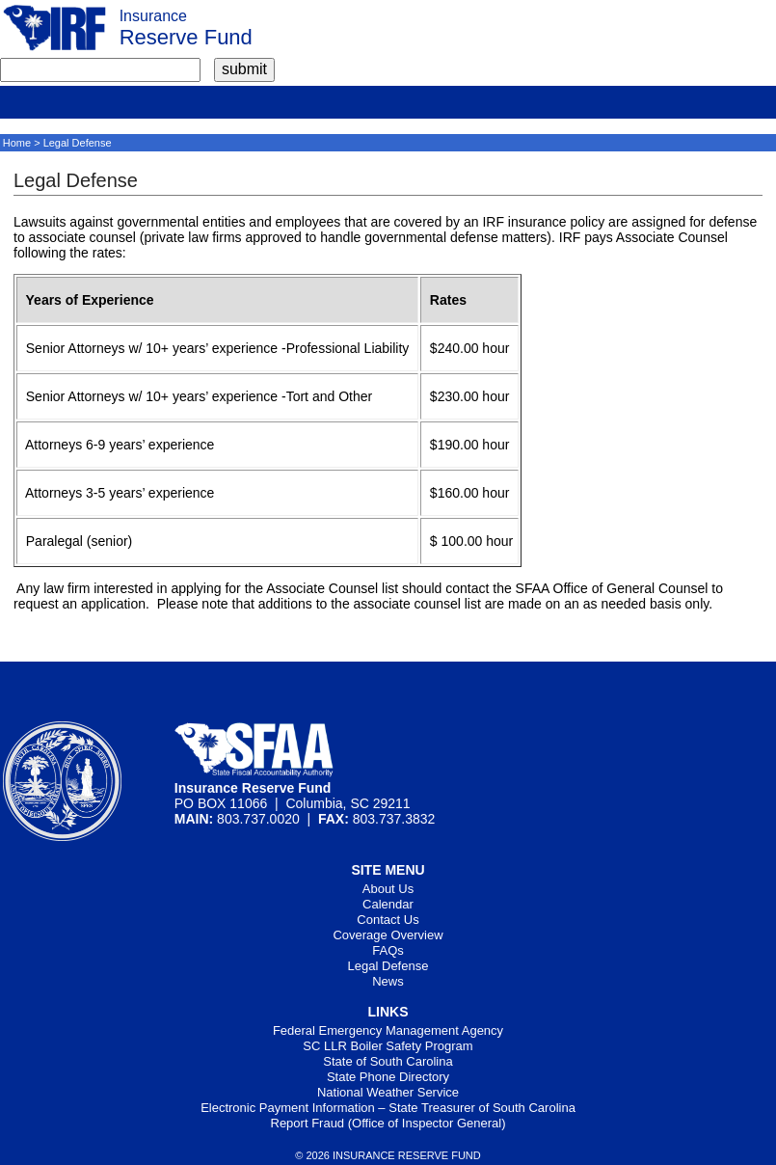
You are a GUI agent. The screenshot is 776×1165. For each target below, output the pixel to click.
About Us (388, 888)
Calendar (388, 904)
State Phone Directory (388, 1077)
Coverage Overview (387, 935)
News (388, 981)
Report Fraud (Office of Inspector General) (388, 1123)
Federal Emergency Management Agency (388, 1030)
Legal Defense (388, 966)
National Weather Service (388, 1092)
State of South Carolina (387, 1061)
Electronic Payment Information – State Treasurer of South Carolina (388, 1107)
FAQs (388, 950)
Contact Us (387, 919)
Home (17, 143)
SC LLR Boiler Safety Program (387, 1046)
